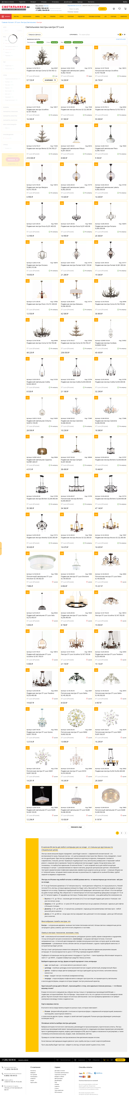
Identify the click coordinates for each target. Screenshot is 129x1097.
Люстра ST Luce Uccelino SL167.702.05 (109, 615)
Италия (8, 148)
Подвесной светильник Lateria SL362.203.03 (72, 188)
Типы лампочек (59, 1090)
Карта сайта (33, 1082)
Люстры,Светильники (28, 22)
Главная (4, 22)
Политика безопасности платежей (88, 1080)
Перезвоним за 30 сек (74, 5)
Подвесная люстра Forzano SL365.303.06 (105, 227)
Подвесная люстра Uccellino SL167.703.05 (38, 110)
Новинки (32, 1078)
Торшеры (8, 55)
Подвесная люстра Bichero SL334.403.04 (110, 460)
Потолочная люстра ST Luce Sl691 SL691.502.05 (40, 772)
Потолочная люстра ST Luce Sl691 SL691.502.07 (108, 733)
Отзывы (44, 2)
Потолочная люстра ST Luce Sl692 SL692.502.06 (74, 733)
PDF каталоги (58, 1092)
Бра (7, 40)
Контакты (91, 2)
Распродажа (33, 1076)
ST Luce (17, 22)
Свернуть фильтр (35, 35)
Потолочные (9, 68)
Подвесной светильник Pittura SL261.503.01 (72, 149)
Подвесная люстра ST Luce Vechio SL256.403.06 (74, 616)
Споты (8, 52)
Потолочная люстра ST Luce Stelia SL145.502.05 (108, 694)
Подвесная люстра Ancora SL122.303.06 (110, 537)
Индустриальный (11, 100)
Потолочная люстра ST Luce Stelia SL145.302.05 (74, 694)
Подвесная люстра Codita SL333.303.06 (110, 382)
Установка (55, 2)
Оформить (120, 1060)
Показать (13, 159)
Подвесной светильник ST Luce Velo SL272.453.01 (41, 616)
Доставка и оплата (8, 2)
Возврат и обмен (59, 1076)
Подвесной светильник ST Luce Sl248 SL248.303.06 (75, 811)
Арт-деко (9, 85)
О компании (35, 1067)
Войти (125, 2)
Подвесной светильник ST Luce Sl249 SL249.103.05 (41, 811)
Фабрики (32, 1072)
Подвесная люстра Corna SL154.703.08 (41, 343)
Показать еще (76, 827)
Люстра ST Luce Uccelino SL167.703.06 (75, 654)
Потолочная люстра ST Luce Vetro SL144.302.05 (108, 577)
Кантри (54, 42)
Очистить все (121, 39)
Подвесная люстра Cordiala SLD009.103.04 (105, 344)
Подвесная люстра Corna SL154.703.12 (41, 71)
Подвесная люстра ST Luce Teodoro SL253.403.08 (40, 694)
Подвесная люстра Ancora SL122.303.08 (76, 109)
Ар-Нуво (8, 82)
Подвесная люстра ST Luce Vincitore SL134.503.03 (75, 577)
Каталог (6, 16)
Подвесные (9, 65)
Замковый (9, 97)
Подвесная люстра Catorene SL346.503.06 (106, 422)
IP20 (7, 128)
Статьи (56, 1088)
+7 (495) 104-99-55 (49, 10)
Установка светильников (61, 1072)
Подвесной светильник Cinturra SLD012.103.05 (39, 422)
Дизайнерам (68, 2)
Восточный (9, 91)
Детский (8, 94)
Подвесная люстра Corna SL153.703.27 (76, 343)
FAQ (56, 1082)
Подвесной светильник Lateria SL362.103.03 (72, 72)
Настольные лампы (11, 46)
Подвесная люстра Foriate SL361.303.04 (110, 265)
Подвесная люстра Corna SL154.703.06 (110, 304)
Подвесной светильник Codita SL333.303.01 (38, 383)
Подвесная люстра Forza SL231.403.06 (75, 226)
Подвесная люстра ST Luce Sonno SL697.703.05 (40, 733)
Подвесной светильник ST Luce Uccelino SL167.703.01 (39, 655)
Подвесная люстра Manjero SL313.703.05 (37, 188)
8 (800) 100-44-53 (48, 8)
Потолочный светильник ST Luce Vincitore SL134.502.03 (39, 577)
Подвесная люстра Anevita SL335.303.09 (42, 537)
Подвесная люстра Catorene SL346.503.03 (72, 422)
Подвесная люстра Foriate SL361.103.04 (76, 265)
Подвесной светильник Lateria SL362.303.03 (107, 188)
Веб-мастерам (59, 1078)
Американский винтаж (12, 79)
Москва (46, 6)
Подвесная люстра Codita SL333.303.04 (76, 382)
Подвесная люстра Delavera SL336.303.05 (72, 305)
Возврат (33, 2)
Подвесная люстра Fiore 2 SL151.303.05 (42, 304)
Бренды (80, 2)
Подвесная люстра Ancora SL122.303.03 (76, 537)
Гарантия (22, 2)
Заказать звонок (23, 1060)
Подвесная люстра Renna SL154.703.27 (42, 148)
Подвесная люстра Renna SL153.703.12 (110, 109)
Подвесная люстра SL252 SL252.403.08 (110, 771)
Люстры (67, 42)
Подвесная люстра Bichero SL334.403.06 (42, 499)
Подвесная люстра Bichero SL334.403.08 (110, 499)
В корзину (50, 80)
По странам (33, 1074)
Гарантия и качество (60, 1074)
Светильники (78, 42)
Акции (32, 1080)
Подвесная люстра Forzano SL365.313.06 (37, 266)
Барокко (8, 88)
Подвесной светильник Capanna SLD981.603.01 (39, 461)
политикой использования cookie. (89, 1089)
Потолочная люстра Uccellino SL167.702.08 (106, 72)
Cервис (57, 1067)
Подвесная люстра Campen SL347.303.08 (71, 461)
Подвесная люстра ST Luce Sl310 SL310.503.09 (73, 772)
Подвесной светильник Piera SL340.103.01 (106, 149)
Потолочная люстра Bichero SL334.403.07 (72, 500)
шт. (106, 1060)
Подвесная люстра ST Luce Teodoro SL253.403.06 (109, 655)
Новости (57, 1086)
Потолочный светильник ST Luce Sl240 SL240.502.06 (110, 811)
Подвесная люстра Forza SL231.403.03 (41, 226)
